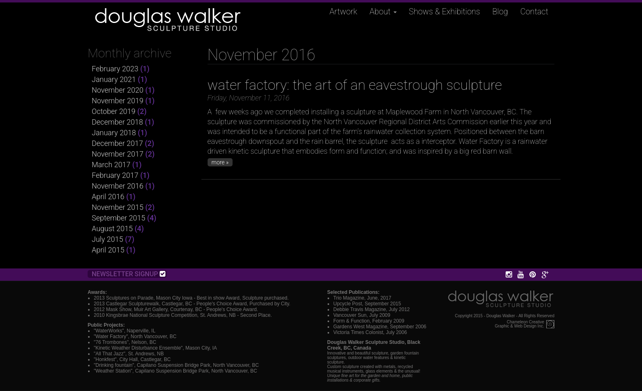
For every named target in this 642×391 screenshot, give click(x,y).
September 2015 (118, 218)
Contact (534, 11)
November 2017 (117, 154)
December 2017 (117, 143)
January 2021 (114, 79)
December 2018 (117, 122)
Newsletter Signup (128, 274)
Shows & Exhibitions (444, 11)
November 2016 (117, 186)
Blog (500, 11)
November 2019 (117, 100)
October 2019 (114, 111)
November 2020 (117, 90)
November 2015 (117, 207)
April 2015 (108, 250)
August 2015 (112, 228)
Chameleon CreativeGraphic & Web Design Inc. (519, 324)
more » (220, 162)
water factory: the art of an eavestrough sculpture (355, 85)
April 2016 (108, 196)
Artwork (343, 11)
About (383, 11)
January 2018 (114, 132)
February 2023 (115, 68)
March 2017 (111, 164)
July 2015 (107, 239)
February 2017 (115, 175)
